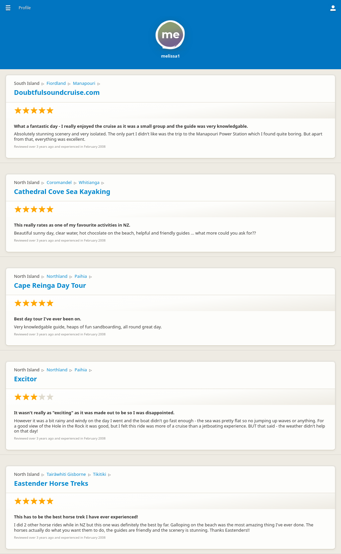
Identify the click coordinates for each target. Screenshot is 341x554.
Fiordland (56, 83)
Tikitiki (99, 474)
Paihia (81, 276)
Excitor (25, 378)
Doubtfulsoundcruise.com (57, 92)
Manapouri (84, 83)
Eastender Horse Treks (51, 483)
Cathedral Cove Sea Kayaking (62, 191)
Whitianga (89, 182)
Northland (57, 276)
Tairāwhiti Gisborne (66, 474)
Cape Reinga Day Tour (50, 285)
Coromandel (59, 182)
